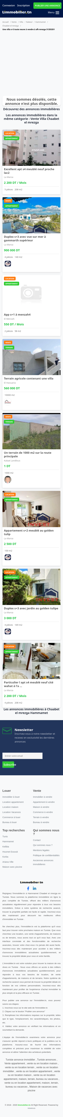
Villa (21, 22)
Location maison (10, 807)
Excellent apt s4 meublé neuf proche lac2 (29, 171)
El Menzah (9, 318)
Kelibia (5, 846)
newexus (31, 1108)
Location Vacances (11, 812)
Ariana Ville (8, 862)
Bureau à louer (9, 822)
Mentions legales (41, 850)
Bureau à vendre (41, 822)
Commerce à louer (11, 817)
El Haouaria (10, 382)
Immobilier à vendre (42, 797)
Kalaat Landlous (12, 460)
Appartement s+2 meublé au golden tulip (29, 532)
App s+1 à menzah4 (17, 314)
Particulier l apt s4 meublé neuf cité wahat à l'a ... (28, 684)
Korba (5, 857)
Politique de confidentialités (46, 855)
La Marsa (8, 177)
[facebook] (28, 889)
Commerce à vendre (43, 812)
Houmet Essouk (10, 852)
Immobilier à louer (11, 797)
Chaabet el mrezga (10, 25)
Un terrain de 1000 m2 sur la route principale (27, 454)
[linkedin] (34, 889)
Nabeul (29, 22)
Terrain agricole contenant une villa (28, 378)
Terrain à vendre (41, 817)
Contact (37, 840)
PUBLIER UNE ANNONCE (47, 5)
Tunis (5, 836)
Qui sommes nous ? (43, 845)
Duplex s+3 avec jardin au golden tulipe (31, 608)
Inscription (23, 5)
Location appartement (13, 802)
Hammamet (40, 22)
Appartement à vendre (44, 802)
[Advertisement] (28, 64)
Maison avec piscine (12, 867)
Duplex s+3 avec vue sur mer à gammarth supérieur (25, 238)
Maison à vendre (41, 807)
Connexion (8, 5)
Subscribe (8, 764)
